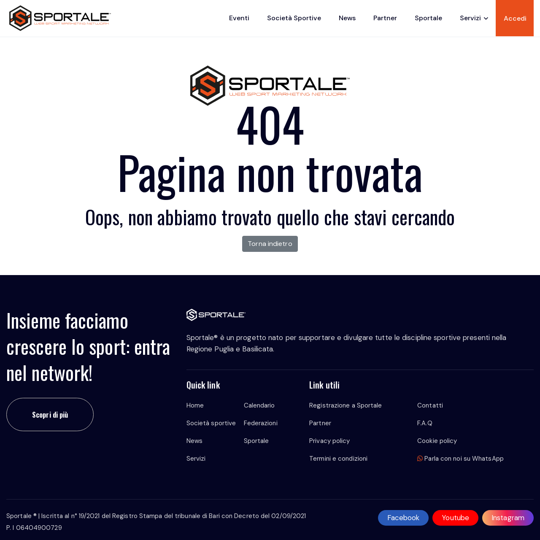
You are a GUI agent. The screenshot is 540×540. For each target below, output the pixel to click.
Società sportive (294, 18)
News (347, 18)
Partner (385, 18)
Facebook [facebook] (403, 517)
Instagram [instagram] (507, 517)
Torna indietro (270, 243)
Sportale (428, 18)
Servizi (470, 18)
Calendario (259, 405)
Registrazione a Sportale (345, 405)
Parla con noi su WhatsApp (460, 458)
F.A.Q (424, 423)
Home (195, 405)
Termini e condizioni (338, 458)
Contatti (430, 405)
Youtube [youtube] (455, 517)
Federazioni (261, 423)
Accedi (515, 18)
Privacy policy (329, 441)
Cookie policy (437, 441)
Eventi (239, 18)
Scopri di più (50, 414)
